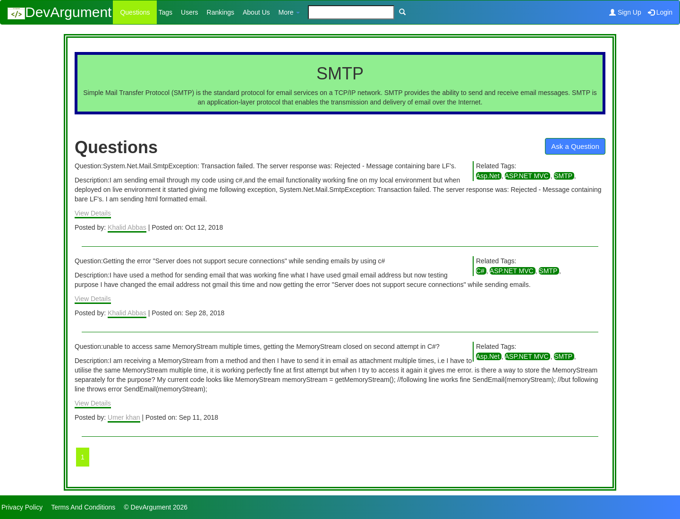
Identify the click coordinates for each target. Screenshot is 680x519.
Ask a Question (575, 146)
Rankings (220, 12)
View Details (93, 213)
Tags (165, 12)
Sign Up (625, 12)
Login (660, 12)
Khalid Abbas (127, 227)
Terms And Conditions (83, 507)
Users (189, 12)
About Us (256, 12)
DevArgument (59, 12)
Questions (135, 12)
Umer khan (124, 417)
